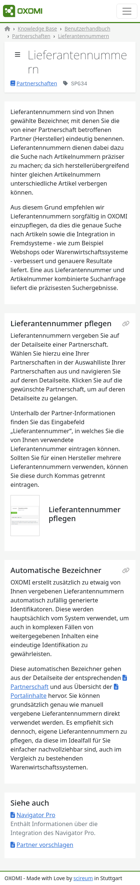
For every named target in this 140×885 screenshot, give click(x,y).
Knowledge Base (37, 28)
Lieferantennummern (83, 36)
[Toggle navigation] (126, 11)
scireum (83, 878)
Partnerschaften (31, 36)
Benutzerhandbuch (87, 28)
